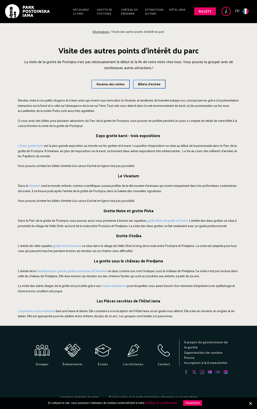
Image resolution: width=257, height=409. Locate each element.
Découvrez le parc (81, 11)
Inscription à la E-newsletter (205, 363)
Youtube (209, 372)
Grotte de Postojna (104, 11)
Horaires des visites (111, 84)
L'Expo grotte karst (30, 145)
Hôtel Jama (177, 9)
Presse (189, 357)
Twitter (194, 372)
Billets (205, 11)
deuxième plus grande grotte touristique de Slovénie (71, 271)
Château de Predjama (129, 11)
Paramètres (192, 403)
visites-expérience (114, 286)
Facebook (186, 372)
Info (226, 11)
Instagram (202, 372)
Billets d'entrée (149, 84)
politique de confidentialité (161, 403)
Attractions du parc (154, 11)
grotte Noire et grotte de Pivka (167, 220)
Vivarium (34, 185)
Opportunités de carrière (203, 352)
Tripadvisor (217, 372)
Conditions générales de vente (79, 396)
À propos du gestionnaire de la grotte (206, 344)
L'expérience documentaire (36, 311)
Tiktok (225, 372)
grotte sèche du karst (67, 246)
